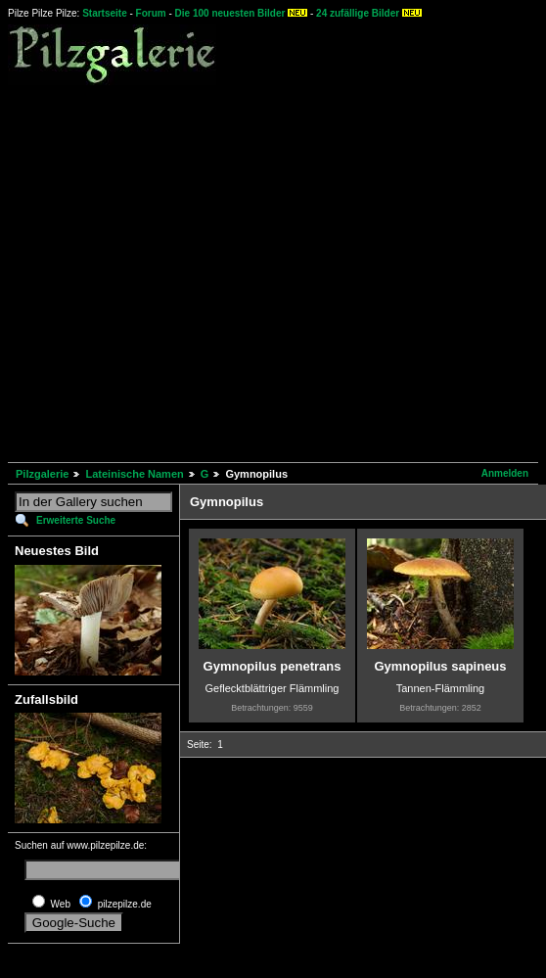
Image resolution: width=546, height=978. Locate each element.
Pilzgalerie (42, 474)
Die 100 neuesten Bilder (230, 13)
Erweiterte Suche (75, 520)
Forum (151, 13)
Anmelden (504, 473)
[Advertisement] (183, 270)
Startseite (104, 13)
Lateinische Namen (134, 474)
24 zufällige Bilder (357, 13)
